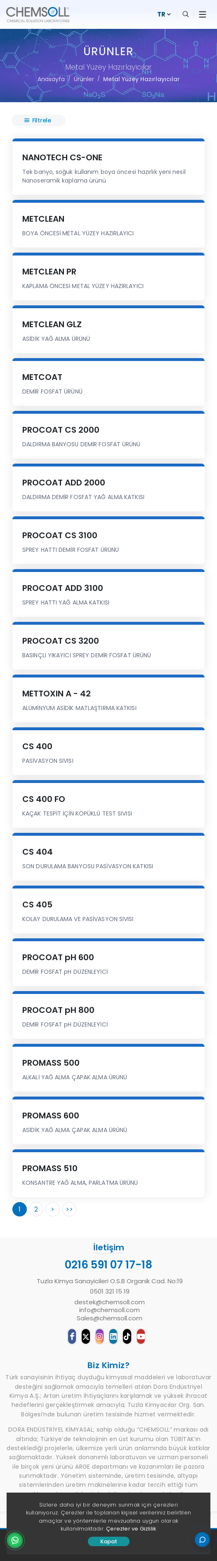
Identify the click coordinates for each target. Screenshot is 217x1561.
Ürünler (84, 79)
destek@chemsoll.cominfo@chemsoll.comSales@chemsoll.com (109, 1310)
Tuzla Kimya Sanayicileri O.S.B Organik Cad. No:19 (110, 1281)
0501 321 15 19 (110, 1291)
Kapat (108, 1541)
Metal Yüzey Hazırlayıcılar (141, 79)
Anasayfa (51, 79)
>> (69, 1209)
